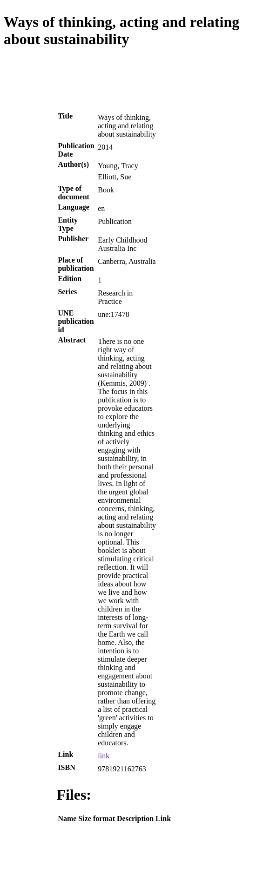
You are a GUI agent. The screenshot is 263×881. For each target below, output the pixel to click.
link (103, 756)
